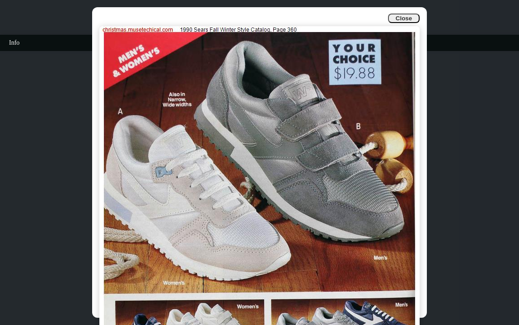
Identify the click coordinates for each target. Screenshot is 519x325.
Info (14, 42)
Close (404, 18)
